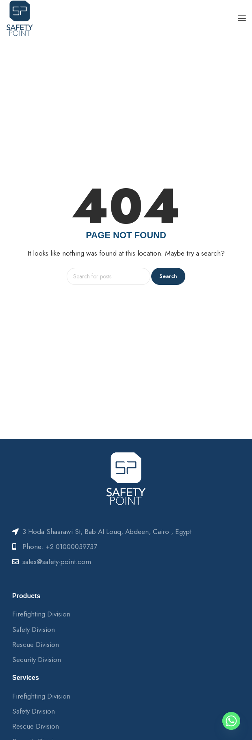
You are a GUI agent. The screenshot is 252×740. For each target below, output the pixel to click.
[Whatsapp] (231, 721)
